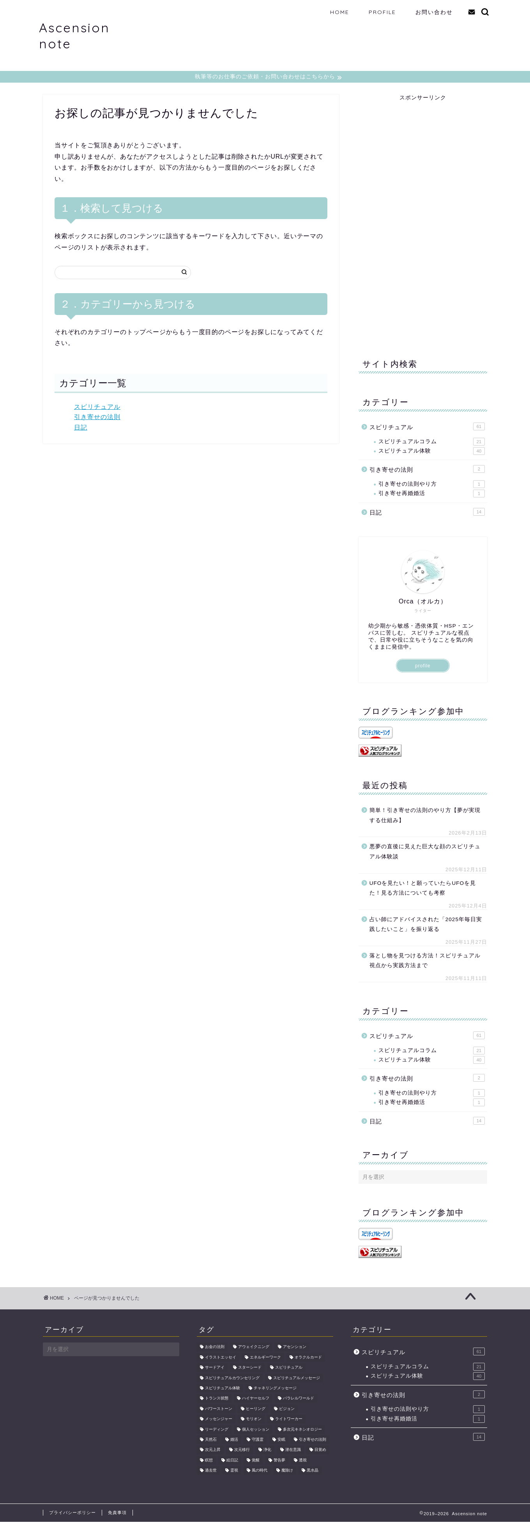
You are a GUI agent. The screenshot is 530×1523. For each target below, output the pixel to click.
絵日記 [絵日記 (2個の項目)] (232, 1461)
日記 (80, 428)
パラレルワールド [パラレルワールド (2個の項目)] (298, 1399)
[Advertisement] (417, 219)
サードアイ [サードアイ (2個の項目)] (214, 1369)
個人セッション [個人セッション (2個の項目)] (255, 1430)
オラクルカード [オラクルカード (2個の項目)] (308, 1358)
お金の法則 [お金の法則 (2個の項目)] (214, 1348)
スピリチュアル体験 (431, 452)
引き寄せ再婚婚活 (431, 495)
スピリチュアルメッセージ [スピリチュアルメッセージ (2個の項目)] (296, 1379)
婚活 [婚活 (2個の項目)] (234, 1440)
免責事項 (117, 1513)
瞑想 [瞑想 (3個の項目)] (209, 1461)
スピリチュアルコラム (431, 443)
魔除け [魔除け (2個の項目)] (287, 1471)
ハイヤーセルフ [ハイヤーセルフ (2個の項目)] (255, 1399)
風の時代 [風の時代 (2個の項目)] (259, 1471)
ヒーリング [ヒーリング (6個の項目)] (255, 1410)
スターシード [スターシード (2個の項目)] (249, 1369)
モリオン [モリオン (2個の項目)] (253, 1420)
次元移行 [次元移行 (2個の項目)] (242, 1451)
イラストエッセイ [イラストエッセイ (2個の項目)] (220, 1358)
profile (423, 667)
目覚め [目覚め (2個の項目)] (320, 1451)
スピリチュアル (97, 408)
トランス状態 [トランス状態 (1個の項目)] (216, 1399)
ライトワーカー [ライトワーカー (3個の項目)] (288, 1420)
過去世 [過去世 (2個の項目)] (211, 1471)
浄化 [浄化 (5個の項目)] (267, 1451)
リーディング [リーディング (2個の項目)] (216, 1430)
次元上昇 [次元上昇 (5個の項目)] (213, 1451)
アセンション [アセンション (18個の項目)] (294, 1348)
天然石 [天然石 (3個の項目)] (211, 1440)
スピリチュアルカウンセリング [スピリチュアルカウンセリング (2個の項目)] (232, 1379)
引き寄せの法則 (97, 418)
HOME (339, 12)
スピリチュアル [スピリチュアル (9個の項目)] (288, 1369)
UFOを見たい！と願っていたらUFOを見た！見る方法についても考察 (422, 889)
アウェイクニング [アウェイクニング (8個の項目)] (253, 1348)
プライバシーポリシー (72, 1513)
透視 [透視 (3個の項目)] (303, 1461)
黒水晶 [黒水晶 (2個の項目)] (312, 1471)
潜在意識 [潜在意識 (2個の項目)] (293, 1451)
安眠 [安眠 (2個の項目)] (281, 1440)
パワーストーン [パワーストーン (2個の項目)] (218, 1410)
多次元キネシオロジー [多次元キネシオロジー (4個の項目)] (302, 1430)
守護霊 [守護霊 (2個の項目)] (257, 1440)
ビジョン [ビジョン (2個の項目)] (287, 1410)
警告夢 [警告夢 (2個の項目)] (279, 1461)
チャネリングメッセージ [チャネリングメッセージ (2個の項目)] (275, 1389)
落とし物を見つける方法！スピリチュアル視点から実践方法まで (425, 962)
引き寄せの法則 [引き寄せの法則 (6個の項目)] (312, 1440)
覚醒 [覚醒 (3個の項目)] (256, 1461)
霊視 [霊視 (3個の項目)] (234, 1471)
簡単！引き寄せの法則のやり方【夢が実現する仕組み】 (425, 816)
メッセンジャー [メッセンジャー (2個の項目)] (218, 1420)
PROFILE (382, 12)
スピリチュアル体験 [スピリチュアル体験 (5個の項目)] (222, 1389)
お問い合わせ (434, 12)
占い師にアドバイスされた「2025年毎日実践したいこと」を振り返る (425, 926)
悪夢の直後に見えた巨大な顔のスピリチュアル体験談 (425, 853)
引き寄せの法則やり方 (431, 485)
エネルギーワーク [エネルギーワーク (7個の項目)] (265, 1358)
